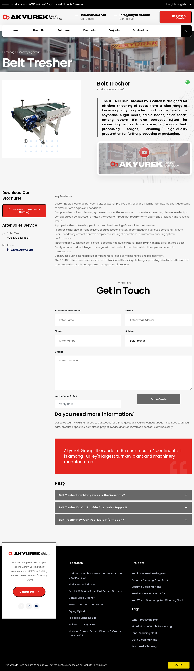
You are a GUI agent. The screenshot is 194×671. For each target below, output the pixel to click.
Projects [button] (114, 30)
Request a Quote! (179, 17)
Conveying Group (30, 52)
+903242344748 (93, 15)
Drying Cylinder (77, 611)
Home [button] (15, 30)
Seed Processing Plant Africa (149, 593)
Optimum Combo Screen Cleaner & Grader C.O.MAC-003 (95, 576)
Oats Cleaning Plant (144, 640)
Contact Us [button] (140, 30)
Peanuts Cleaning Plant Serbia (150, 580)
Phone (58, 331)
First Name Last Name (68, 310)
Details (59, 351)
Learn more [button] (100, 665)
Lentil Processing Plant (146, 619)
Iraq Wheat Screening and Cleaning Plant (157, 600)
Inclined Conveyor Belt (82, 624)
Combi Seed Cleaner (81, 598)
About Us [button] (38, 30)
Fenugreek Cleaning (144, 646)
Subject (130, 331)
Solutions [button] (64, 30)
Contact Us (29, 592)
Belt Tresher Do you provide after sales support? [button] (93, 507)
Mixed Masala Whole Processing (152, 626)
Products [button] (89, 30)
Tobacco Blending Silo (82, 618)
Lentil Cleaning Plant (144, 633)
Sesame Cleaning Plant (146, 587)
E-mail (129, 310)
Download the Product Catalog (24, 211)
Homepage (9, 52)
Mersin (46, 4)
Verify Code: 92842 (66, 396)
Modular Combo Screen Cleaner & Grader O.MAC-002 (94, 633)
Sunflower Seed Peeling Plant (150, 573)
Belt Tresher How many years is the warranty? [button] (92, 495)
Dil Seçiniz (170, 4)
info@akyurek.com (135, 15)
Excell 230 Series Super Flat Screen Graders (95, 591)
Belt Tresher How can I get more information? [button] (91, 520)
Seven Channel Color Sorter (85, 604)
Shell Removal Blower (81, 584)
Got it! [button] (178, 665)
